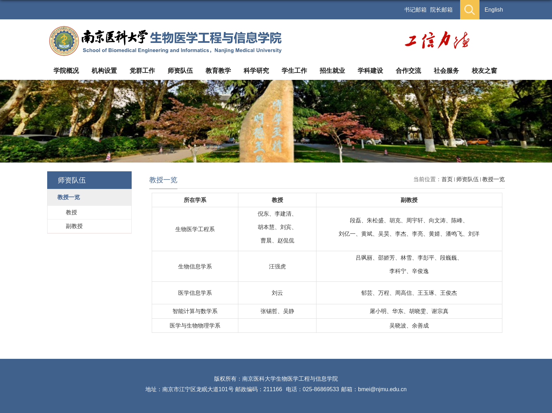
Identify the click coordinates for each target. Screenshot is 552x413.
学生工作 (294, 70)
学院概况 (66, 70)
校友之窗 (484, 70)
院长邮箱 (441, 10)
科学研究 (256, 70)
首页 (447, 179)
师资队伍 (180, 70)
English (494, 10)
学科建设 (370, 70)
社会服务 (446, 70)
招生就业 (332, 70)
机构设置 (104, 70)
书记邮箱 (415, 10)
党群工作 (142, 70)
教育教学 (218, 70)
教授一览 (493, 179)
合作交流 (408, 70)
